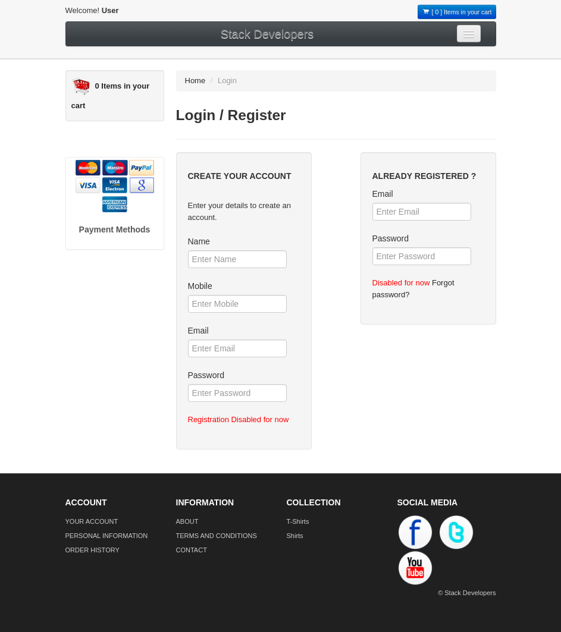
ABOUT (187, 521)
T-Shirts (298, 521)
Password (206, 375)
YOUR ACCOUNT (91, 521)
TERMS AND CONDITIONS (216, 535)
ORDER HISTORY (92, 550)
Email (198, 330)
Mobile (200, 286)
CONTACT (191, 550)
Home (195, 80)
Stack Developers (267, 33)
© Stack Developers (467, 592)
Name (199, 241)
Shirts (295, 535)
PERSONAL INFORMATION (106, 535)
